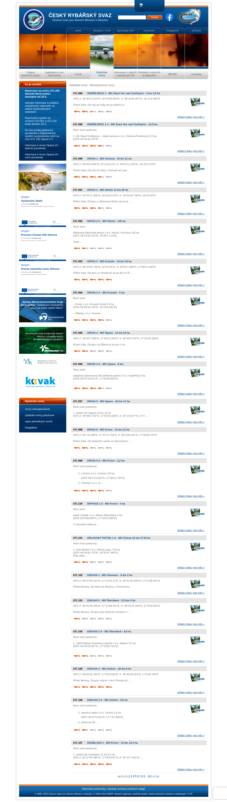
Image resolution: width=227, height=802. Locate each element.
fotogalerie (173, 30)
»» (157, 776)
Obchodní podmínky (94, 788)
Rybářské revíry (78, 85)
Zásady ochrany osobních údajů (126, 788)
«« (119, 776)
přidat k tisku (184, 116)
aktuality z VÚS (101, 30)
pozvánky (149, 30)
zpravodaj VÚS (125, 30)
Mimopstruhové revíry (102, 85)
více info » (198, 116)
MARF (110, 794)
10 (149, 776)
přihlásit (196, 30)
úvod (78, 30)
